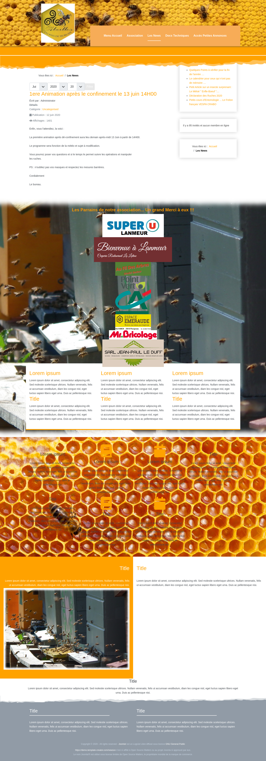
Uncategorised (50, 109)
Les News (154, 35)
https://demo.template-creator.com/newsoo (95, 750)
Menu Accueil (113, 35)
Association (135, 35)
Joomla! (122, 744)
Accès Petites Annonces (210, 35)
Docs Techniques (177, 35)
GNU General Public (175, 744)
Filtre (90, 86)
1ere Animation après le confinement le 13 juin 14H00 (93, 94)
